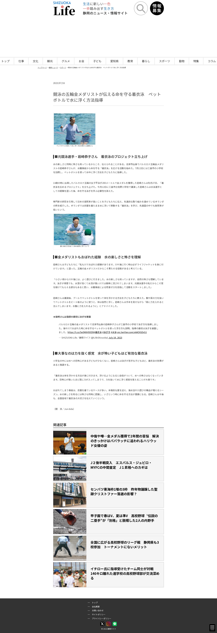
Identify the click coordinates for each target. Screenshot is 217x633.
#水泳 (114, 332)
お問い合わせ (98, 610)
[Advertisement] (108, 36)
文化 (35, 61)
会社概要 (96, 606)
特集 (196, 61)
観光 (50, 61)
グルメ (66, 61)
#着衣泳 (98, 332)
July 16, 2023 (115, 337)
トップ (95, 602)
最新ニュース (53, 67)
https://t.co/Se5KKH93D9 (81, 332)
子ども (97, 61)
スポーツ (164, 61)
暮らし (146, 61)
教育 (130, 61)
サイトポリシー (98, 614)
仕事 (21, 61)
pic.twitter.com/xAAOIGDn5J (132, 332)
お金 (81, 61)
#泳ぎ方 (106, 332)
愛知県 (114, 61)
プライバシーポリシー (101, 618)
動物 (181, 61)
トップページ (42, 67)
